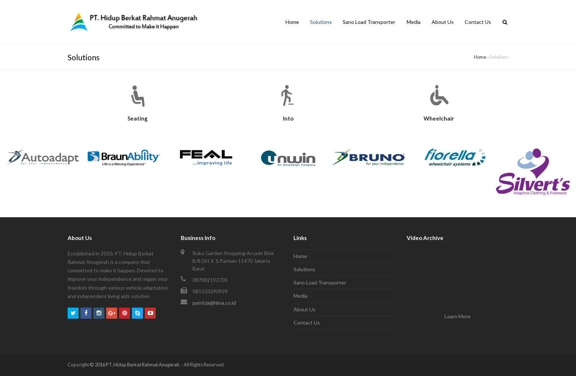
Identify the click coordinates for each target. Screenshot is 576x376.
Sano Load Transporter (320, 282)
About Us (305, 309)
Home (480, 57)
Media (300, 296)
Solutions (304, 269)
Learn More (457, 316)
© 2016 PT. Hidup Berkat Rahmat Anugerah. (135, 365)
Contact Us (307, 322)
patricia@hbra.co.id (214, 303)
